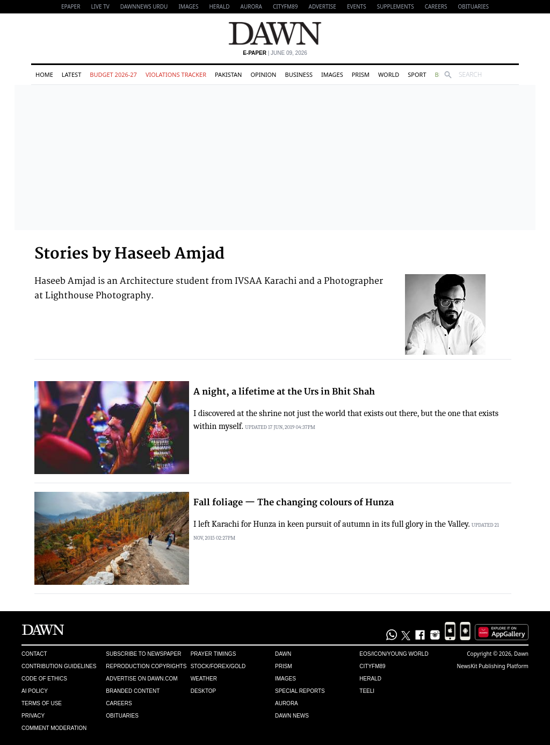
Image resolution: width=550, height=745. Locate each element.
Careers (436, 6)
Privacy (33, 716)
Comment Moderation (53, 728)
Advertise (322, 6)
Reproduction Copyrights (146, 666)
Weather (204, 679)
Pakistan (228, 74)
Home (44, 74)
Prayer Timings (213, 654)
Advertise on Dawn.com (141, 679)
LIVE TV (100, 6)
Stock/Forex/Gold (218, 666)
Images (188, 6)
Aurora (251, 6)
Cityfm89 (372, 666)
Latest (71, 74)
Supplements (395, 6)
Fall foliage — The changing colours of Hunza (293, 502)
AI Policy (34, 691)
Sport (417, 74)
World (388, 74)
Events (356, 6)
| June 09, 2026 (275, 53)
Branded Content (133, 691)
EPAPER (70, 6)
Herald (219, 6)
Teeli (366, 691)
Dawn (283, 654)
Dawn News (292, 716)
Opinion (263, 74)
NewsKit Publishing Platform (493, 666)
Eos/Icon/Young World (393, 654)
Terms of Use (41, 703)
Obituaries (473, 6)
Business (299, 74)
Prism (361, 74)
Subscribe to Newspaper (143, 654)
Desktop (203, 691)
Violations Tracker (176, 74)
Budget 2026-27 (113, 74)
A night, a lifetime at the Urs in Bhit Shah (284, 391)
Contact (34, 654)
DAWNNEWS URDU (144, 6)
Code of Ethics (44, 679)
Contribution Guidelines (58, 666)
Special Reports (300, 691)
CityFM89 (285, 6)
